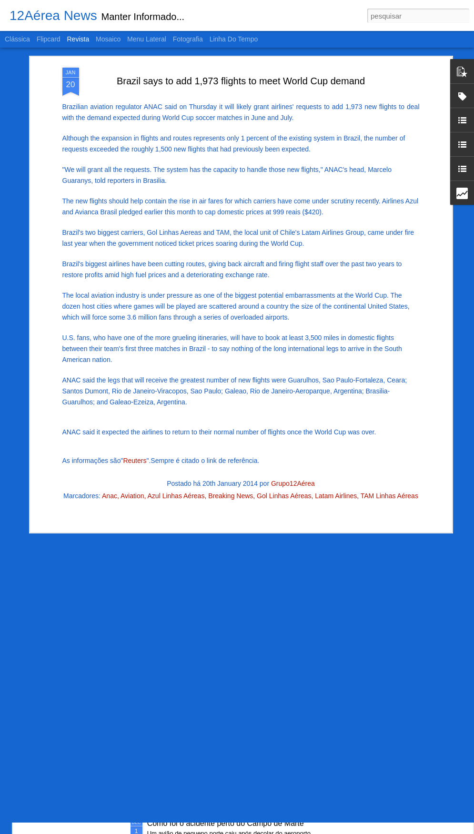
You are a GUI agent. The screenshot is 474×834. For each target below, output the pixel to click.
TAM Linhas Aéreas (389, 414)
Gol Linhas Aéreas (284, 414)
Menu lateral (146, 39)
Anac (109, 414)
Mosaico (108, 39)
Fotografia (188, 39)
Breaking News (230, 414)
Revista (78, 39)
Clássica (17, 39)
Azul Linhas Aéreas (176, 414)
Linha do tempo (234, 39)
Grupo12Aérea (293, 401)
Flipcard (49, 39)
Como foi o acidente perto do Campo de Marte (225, 823)
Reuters (134, 378)
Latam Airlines (336, 414)
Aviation (132, 414)
